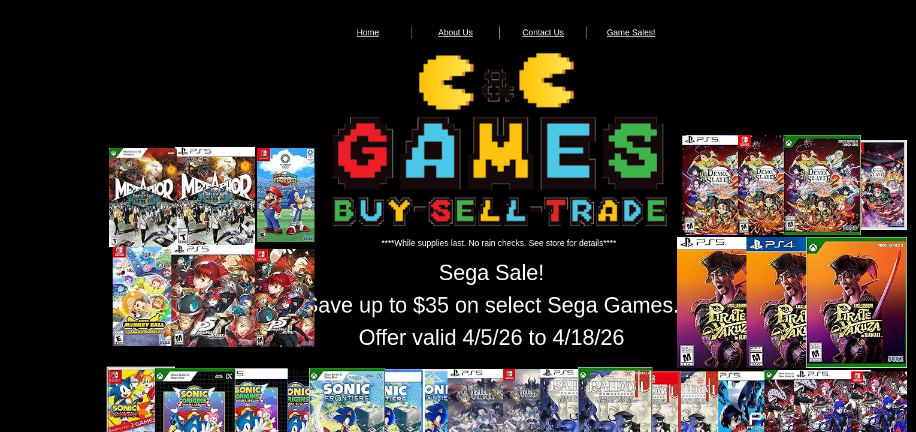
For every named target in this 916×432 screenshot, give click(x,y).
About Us (456, 32)
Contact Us (543, 32)
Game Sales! (631, 32)
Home (367, 32)
